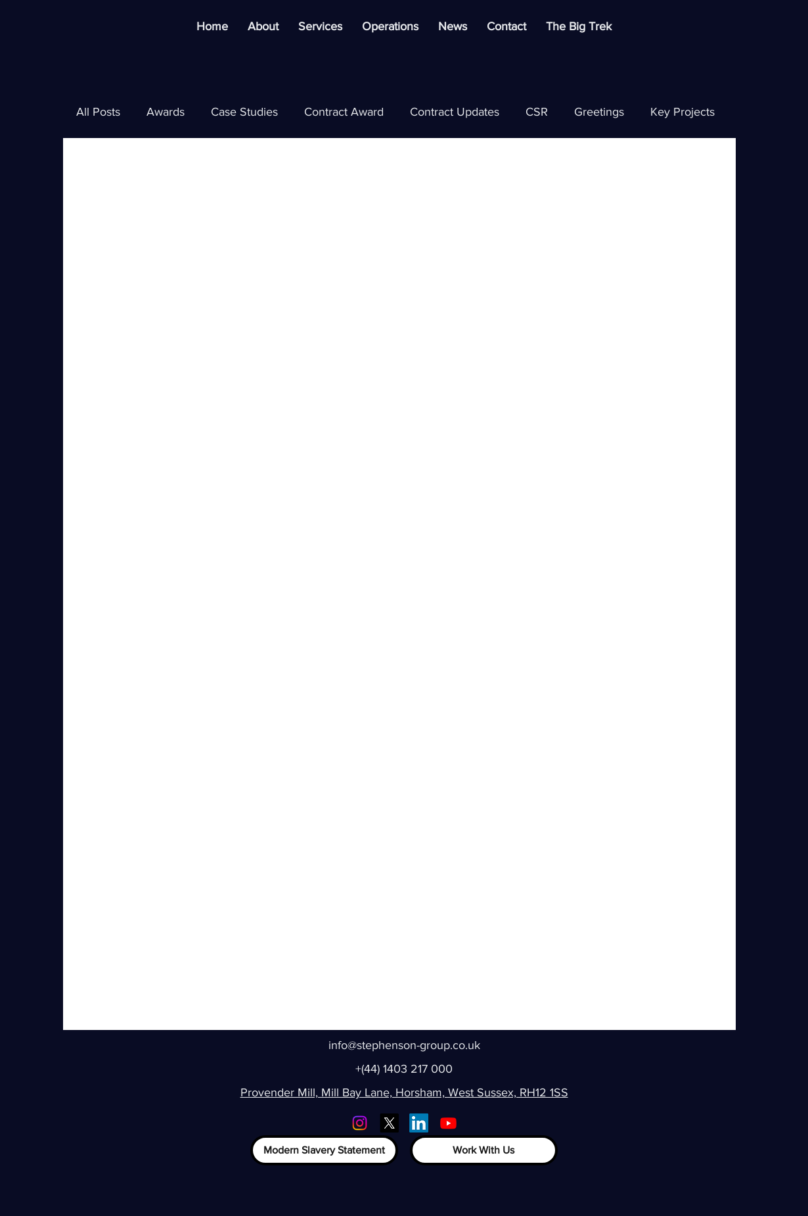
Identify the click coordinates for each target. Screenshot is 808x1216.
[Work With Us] (484, 1150)
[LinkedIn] (418, 1123)
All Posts (98, 111)
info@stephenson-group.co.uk (404, 1045)
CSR (537, 111)
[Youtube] (448, 1123)
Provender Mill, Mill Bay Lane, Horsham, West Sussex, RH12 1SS (404, 1092)
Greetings (599, 111)
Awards (165, 111)
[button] (390, 26)
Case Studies (244, 111)
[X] (389, 1123)
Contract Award (344, 111)
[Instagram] (359, 1123)
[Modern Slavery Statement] (324, 1150)
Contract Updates (454, 111)
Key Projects (682, 111)
